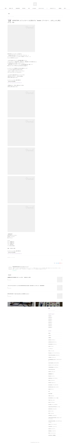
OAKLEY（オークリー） (52, 428)
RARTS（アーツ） (51, 389)
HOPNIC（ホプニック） (51, 371)
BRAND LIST (13, 8)
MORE (61, 8)
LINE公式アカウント (55, 8)
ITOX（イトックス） (51, 350)
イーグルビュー (50, 348)
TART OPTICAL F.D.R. (51, 369)
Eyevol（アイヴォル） (51, 402)
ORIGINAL (25, 8)
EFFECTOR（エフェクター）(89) (11, 257)
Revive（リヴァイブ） (51, 380)
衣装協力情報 (20, 8)
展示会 (49, 333)
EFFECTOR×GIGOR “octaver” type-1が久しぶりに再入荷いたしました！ (18, 293)
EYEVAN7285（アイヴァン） (52, 344)
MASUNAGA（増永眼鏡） (52, 435)
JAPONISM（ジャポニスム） (52, 415)
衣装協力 (49, 337)
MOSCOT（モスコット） (52, 382)
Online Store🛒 (43, 8)
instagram (36, 8)
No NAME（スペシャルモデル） (53, 404)
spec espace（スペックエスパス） (53, 384)
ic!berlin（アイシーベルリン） (52, 424)
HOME (8, 8)
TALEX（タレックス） (51, 400)
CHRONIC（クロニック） (52, 357)
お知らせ (49, 335)
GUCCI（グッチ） (51, 346)
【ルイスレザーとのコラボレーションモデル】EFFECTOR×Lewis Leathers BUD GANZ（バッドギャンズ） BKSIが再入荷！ (26, 285)
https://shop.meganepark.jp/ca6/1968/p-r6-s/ (15, 82)
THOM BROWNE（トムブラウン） (53, 367)
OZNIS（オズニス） (51, 395)
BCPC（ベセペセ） (51, 413)
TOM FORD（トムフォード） (52, 426)
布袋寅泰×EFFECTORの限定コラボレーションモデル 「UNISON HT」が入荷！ (19, 277)
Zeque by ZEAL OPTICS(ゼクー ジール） (54, 406)
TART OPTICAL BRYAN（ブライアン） (54, 355)
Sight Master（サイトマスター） (53, 378)
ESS (49, 391)
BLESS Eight (50, 393)
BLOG (31, 8)
